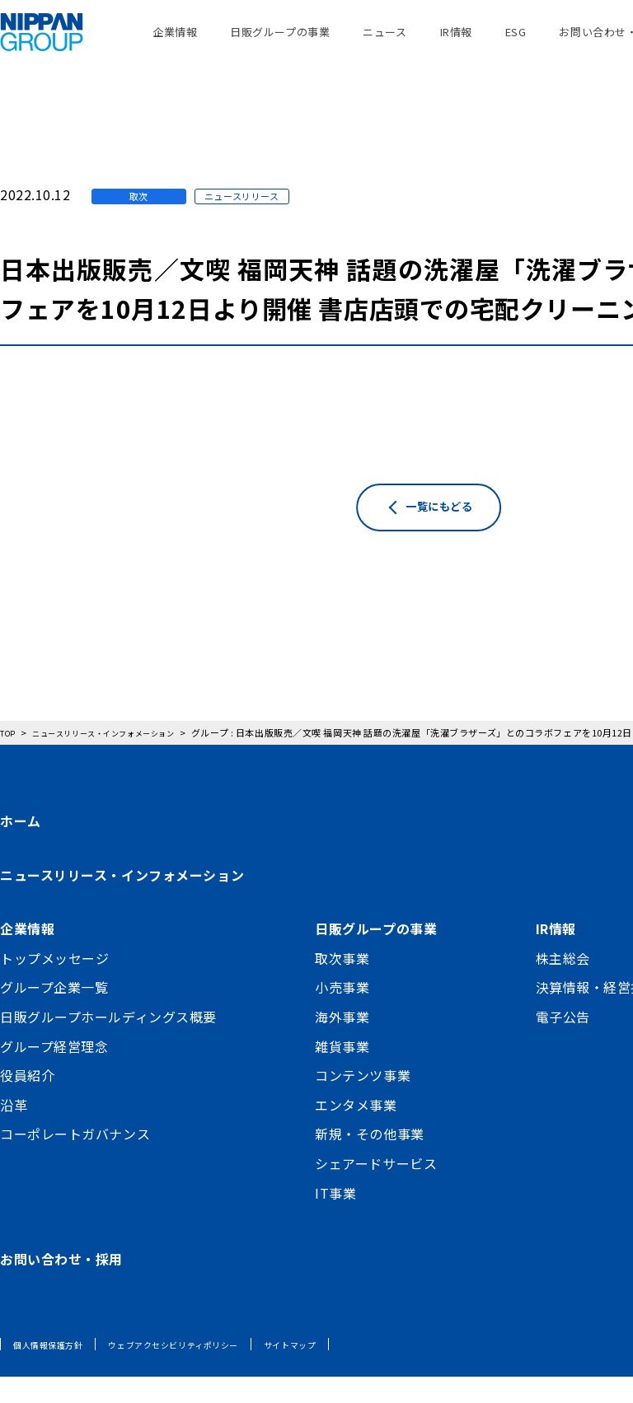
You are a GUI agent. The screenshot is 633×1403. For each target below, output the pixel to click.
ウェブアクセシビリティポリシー (197, 1370)
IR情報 (456, 41)
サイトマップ (332, 1370)
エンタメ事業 (355, 1131)
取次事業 (342, 984)
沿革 (13, 1131)
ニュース (384, 41)
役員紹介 (27, 1101)
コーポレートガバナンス (75, 1160)
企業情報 (174, 41)
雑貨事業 (342, 1073)
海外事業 (342, 1043)
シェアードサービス (376, 1190)
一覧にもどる (465, 569)
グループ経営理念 (54, 1073)
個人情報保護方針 (54, 1370)
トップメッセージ (54, 984)
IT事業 (335, 1219)
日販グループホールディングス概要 (108, 1043)
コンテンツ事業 (362, 1101)
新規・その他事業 (369, 1160)
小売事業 (342, 1013)
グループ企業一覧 (54, 1013)
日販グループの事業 (280, 41)
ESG (516, 41)
